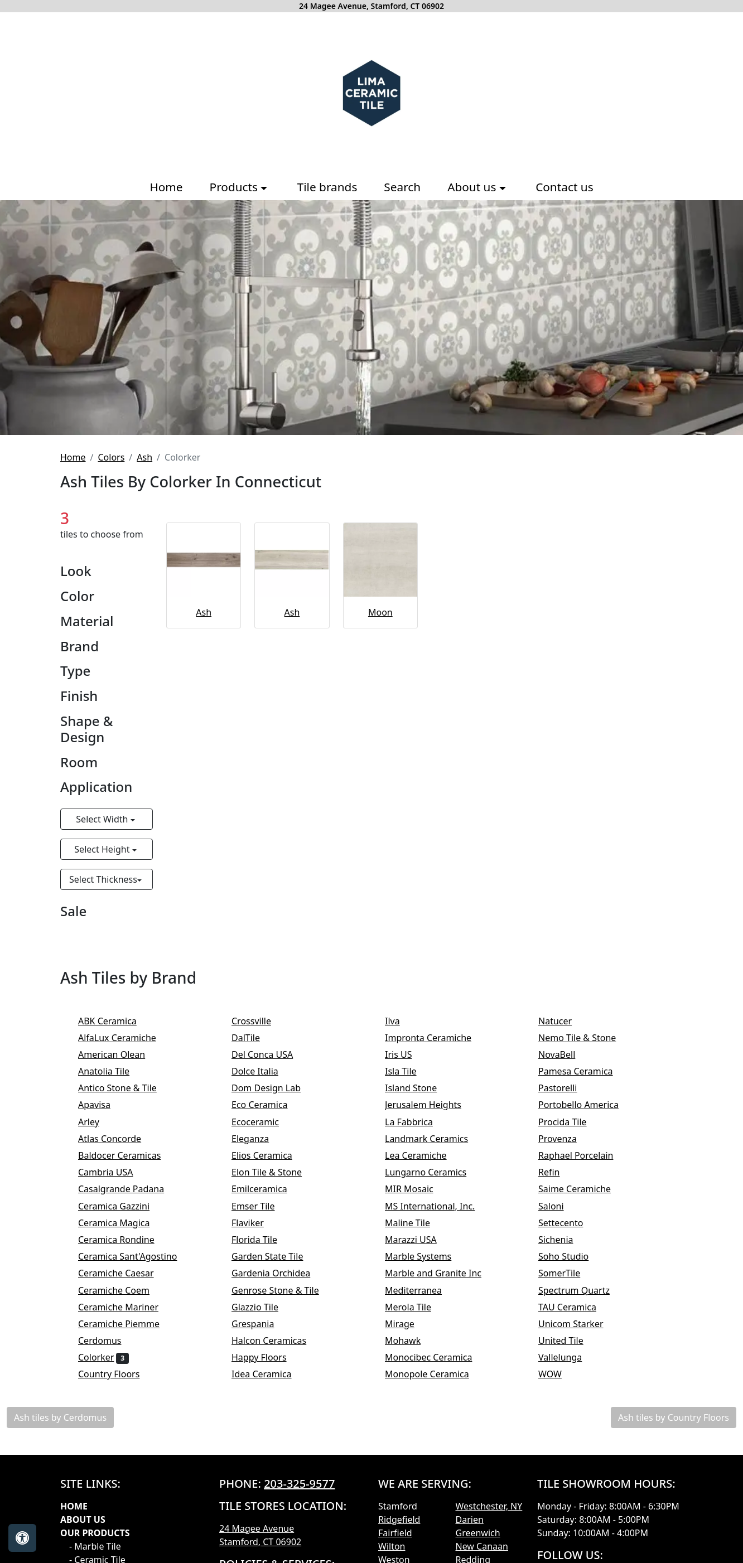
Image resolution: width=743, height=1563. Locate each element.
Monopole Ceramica (434, 1374)
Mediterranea (421, 1290)
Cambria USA (113, 1172)
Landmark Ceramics (434, 1139)
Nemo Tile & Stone (586, 1038)
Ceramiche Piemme (126, 1324)
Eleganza (257, 1139)
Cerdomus (107, 1340)
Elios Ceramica (269, 1155)
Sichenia (563, 1239)
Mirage (407, 1324)
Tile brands (327, 187)
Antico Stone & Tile (124, 1088)
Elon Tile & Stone (274, 1172)
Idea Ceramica (268, 1374)
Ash (144, 457)
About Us (82, 1519)
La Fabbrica (418, 1122)
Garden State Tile (276, 1256)
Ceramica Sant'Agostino (135, 1256)
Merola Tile (415, 1307)
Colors (111, 457)
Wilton (391, 1546)
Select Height (103, 849)
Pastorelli (565, 1088)
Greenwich (478, 1533)
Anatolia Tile (113, 1071)
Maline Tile (415, 1223)
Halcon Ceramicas (278, 1340)
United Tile (570, 1340)
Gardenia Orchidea (278, 1273)
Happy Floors (268, 1357)
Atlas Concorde (119, 1139)
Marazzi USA (418, 1239)
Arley (96, 1122)
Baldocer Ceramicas (129, 1155)
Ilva (399, 1021)
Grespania (260, 1324)
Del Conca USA (269, 1054)
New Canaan (482, 1546)
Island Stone (418, 1088)
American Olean (119, 1054)
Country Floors (116, 1374)
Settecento (568, 1223)
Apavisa (101, 1105)
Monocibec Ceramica (438, 1357)
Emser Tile (262, 1206)
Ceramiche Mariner (125, 1307)
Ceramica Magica (121, 1223)
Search (402, 187)
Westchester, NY (489, 1506)
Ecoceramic (262, 1122)
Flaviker (254, 1223)
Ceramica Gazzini (121, 1206)
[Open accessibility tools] (22, 1538)
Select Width (103, 819)
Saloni (558, 1206)
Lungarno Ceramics (433, 1172)
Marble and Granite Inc (442, 1273)
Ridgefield (399, 1519)
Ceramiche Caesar (123, 1273)
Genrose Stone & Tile (284, 1290)
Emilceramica (266, 1189)
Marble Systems (425, 1256)
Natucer (564, 1021)
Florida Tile (261, 1239)
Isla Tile (408, 1071)
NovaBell (564, 1054)
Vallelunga (567, 1357)
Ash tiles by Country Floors (673, 1417)
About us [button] (473, 187)
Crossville (260, 1021)
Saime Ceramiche (582, 1189)
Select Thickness (103, 879)
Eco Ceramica (266, 1105)
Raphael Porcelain (583, 1155)
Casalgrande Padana (128, 1189)
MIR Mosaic (416, 1189)
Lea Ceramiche (423, 1155)
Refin (558, 1172)
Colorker (103, 1357)
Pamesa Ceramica (584, 1071)
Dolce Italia (262, 1071)
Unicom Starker (580, 1324)
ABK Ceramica (116, 1021)
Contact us (564, 187)
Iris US (406, 1054)
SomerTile (566, 1273)
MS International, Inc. (439, 1206)
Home (165, 187)
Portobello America (587, 1105)
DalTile (254, 1038)
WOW (559, 1374)
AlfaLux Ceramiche (124, 1038)
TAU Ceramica (574, 1307)
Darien (470, 1519)
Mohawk (410, 1340)
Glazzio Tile (262, 1307)
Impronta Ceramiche (435, 1038)
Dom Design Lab (273, 1088)
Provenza (564, 1139)
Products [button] (235, 187)
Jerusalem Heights (430, 1105)
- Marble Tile (95, 1546)
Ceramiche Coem (121, 1290)
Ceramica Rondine (123, 1239)
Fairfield (395, 1533)
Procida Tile (569, 1122)
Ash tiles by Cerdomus (60, 1417)
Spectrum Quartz (581, 1290)
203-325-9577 (299, 1483)
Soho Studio (571, 1256)
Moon (380, 612)
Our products (95, 1533)
